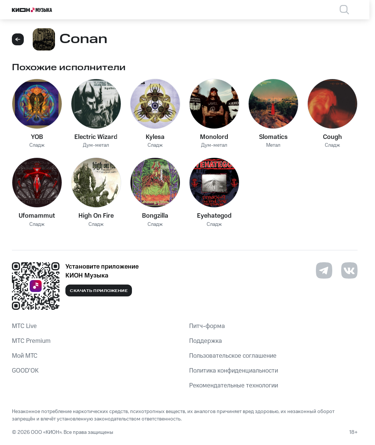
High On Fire (96, 216)
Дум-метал (96, 145)
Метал (273, 145)
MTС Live (24, 326)
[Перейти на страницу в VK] (349, 270)
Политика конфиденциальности (233, 370)
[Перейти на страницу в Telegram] (324, 270)
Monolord (214, 137)
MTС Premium (31, 341)
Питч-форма (207, 326)
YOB (37, 137)
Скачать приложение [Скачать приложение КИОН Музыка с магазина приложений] (98, 290)
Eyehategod (214, 216)
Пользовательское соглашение (233, 355)
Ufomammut (37, 216)
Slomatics (273, 137)
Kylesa (155, 137)
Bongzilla (155, 216)
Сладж (37, 145)
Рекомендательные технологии (233, 385)
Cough (332, 137)
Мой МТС (25, 355)
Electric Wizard (95, 137)
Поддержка (205, 341)
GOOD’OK (25, 370)
